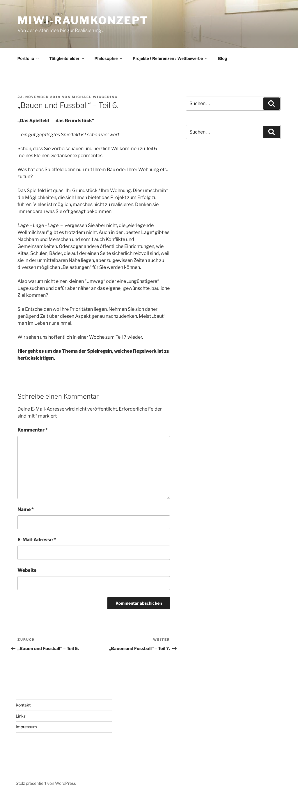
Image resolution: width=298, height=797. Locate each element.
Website (26, 570)
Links (21, 715)
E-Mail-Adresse (36, 539)
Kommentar (32, 430)
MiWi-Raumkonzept (82, 20)
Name (25, 509)
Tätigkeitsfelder (67, 58)
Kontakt (23, 704)
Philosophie (109, 58)
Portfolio (28, 58)
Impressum (26, 726)
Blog (222, 58)
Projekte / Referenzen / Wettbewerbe (170, 58)
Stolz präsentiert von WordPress (46, 783)
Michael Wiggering (95, 97)
